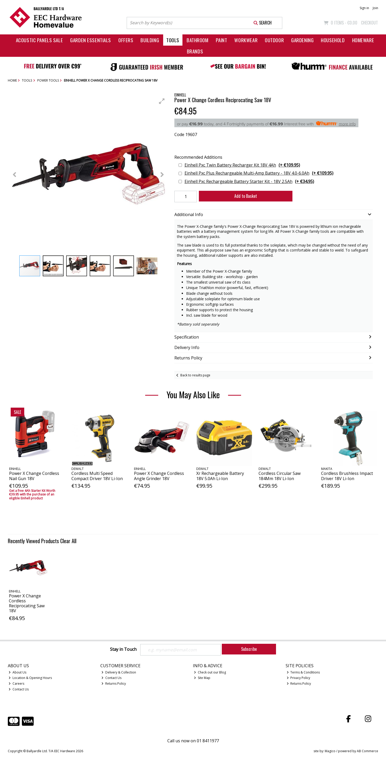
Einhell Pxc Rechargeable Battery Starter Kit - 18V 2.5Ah (249, 181)
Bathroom (198, 40)
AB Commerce (367, 751)
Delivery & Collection (118, 672)
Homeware (363, 40)
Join (375, 8)
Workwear (246, 40)
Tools (172, 40)
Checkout (369, 23)
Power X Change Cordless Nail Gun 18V (34, 475)
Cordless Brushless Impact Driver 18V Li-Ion (347, 475)
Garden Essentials (90, 40)
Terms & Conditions (303, 672)
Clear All (68, 541)
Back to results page (195, 375)
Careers (16, 683)
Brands (195, 51)
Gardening (302, 40)
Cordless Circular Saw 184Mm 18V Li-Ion (280, 475)
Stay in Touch (123, 649)
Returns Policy (113, 683)
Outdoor (274, 40)
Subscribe (249, 649)
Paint (221, 40)
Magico (330, 751)
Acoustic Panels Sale (39, 40)
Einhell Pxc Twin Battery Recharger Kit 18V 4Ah (242, 165)
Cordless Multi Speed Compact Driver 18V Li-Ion (97, 475)
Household (333, 40)
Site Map (202, 678)
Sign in (364, 8)
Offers (125, 40)
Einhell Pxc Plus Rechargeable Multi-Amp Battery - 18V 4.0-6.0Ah (259, 173)
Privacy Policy (298, 678)
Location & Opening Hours (30, 678)
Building (149, 40)
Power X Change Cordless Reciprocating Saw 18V (27, 603)
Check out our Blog (210, 672)
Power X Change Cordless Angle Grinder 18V (159, 475)
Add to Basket (245, 196)
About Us (17, 672)
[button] (162, 101)
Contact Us (19, 689)
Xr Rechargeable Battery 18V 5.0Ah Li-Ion (220, 475)
